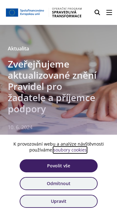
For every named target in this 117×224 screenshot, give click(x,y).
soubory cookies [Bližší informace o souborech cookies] (70, 150)
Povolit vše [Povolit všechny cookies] (58, 166)
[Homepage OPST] (44, 12)
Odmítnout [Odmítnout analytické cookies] (59, 183)
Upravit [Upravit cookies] (58, 201)
